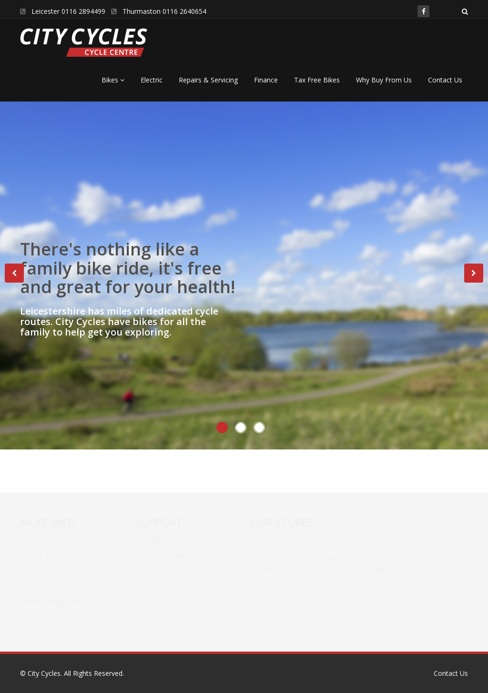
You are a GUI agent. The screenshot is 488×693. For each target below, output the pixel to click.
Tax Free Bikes (317, 79)
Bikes (113, 79)
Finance (266, 79)
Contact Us (445, 79)
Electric (152, 79)
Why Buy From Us (384, 79)
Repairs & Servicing (208, 79)
